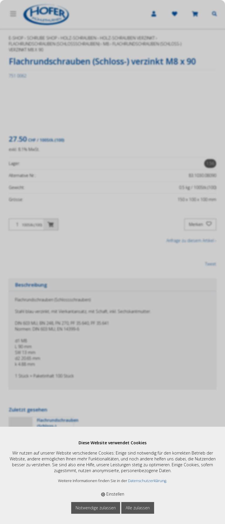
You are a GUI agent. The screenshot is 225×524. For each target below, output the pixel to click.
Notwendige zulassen (96, 508)
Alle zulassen (138, 508)
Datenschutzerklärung (147, 480)
